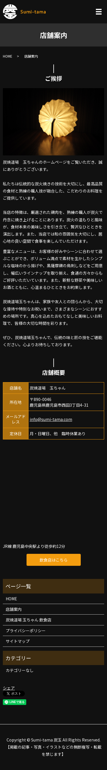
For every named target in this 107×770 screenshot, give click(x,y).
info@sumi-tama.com (51, 419)
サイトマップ (18, 641)
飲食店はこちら (54, 560)
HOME (7, 56)
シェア (9, 688)
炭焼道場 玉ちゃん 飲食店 (28, 620)
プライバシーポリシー (26, 630)
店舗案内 (14, 609)
